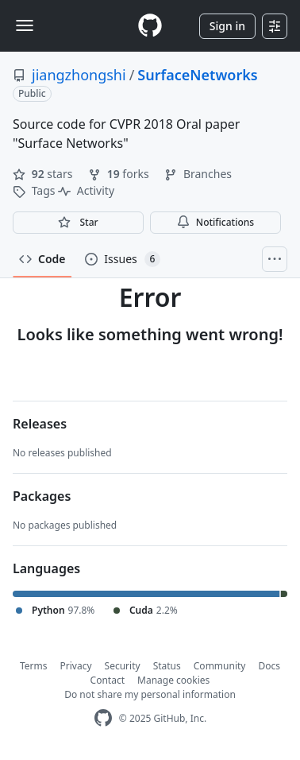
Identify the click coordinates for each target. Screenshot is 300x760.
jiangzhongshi (79, 74)
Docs (269, 666)
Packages (42, 496)
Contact (107, 680)
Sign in (227, 25)
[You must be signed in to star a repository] (78, 222)
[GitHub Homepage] (103, 718)
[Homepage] (150, 26)
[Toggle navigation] (25, 25)
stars (44, 173)
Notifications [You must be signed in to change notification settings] (215, 222)
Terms (34, 666)
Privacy (76, 666)
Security (122, 666)
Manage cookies (173, 680)
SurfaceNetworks (197, 74)
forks (120, 173)
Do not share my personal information (150, 694)
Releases (40, 423)
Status (167, 666)
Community (220, 666)
